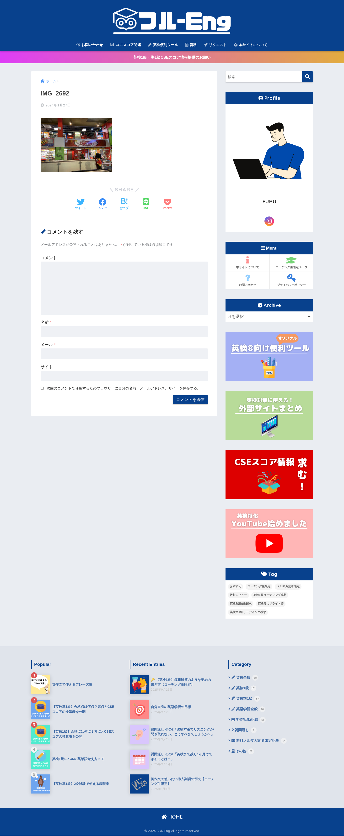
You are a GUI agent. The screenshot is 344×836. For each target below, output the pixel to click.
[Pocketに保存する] (167, 203)
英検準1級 (246, 700)
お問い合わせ (89, 45)
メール (48, 344)
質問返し (244, 732)
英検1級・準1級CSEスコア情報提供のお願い (172, 57)
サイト (47, 366)
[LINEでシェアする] (146, 203)
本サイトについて (251, 45)
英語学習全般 (249, 711)
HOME (172, 817)
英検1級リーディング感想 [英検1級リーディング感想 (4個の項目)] (269, 595)
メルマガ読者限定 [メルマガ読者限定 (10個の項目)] (288, 586)
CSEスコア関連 (125, 45)
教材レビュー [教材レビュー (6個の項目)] (238, 595)
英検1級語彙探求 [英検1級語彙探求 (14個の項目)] (241, 603)
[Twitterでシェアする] (80, 203)
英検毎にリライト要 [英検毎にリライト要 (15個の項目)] (271, 603)
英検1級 (244, 689)
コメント (49, 257)
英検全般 (245, 678)
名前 (46, 321)
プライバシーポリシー (291, 280)
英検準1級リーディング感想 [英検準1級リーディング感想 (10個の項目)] (248, 612)
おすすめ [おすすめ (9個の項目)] (235, 586)
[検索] (307, 77)
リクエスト (215, 45)
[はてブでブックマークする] (124, 203)
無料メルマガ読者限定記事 (260, 743)
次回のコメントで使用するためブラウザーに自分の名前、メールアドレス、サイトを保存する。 (124, 387)
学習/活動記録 (249, 721)
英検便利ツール (163, 45)
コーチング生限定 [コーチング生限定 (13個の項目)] (258, 586)
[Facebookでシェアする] (102, 203)
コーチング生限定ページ (291, 263)
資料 (191, 45)
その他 (243, 754)
